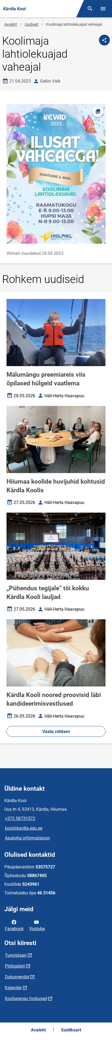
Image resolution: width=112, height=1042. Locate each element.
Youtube (37, 925)
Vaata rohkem (56, 731)
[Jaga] (104, 40)
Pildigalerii (15, 966)
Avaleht (10, 24)
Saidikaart (71, 1030)
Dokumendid (17, 976)
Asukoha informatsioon (27, 838)
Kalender (13, 987)
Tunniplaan (16, 955)
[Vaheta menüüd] (103, 8)
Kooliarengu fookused (26, 998)
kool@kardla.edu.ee (23, 828)
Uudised (31, 24)
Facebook (14, 925)
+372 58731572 (20, 818)
